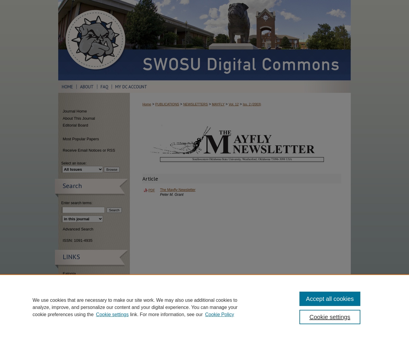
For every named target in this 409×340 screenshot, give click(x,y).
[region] (204, 307)
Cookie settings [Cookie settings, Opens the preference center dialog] (330, 317)
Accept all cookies (330, 299)
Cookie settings (112, 314)
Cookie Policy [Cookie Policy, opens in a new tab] (219, 314)
